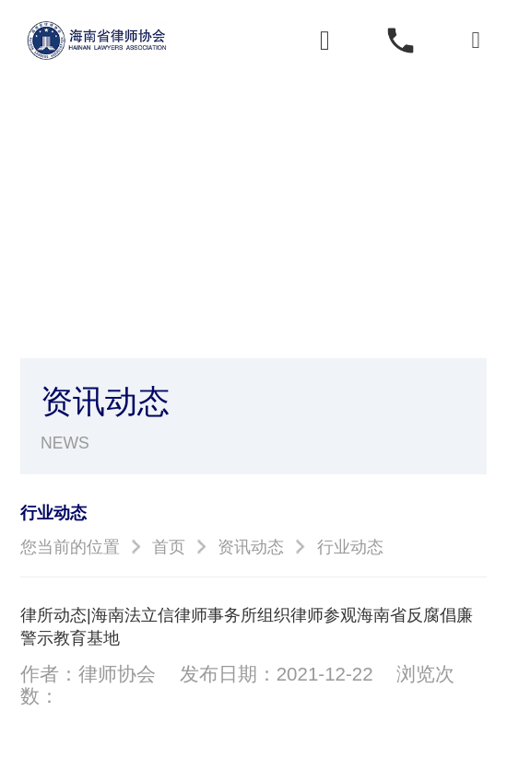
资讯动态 (251, 547)
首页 (168, 547)
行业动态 (350, 547)
